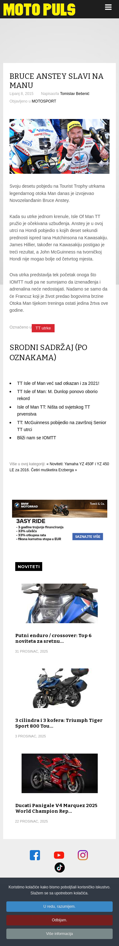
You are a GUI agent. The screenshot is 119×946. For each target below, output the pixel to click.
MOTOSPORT (44, 101)
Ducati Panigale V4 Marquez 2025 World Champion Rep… (56, 808)
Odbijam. (59, 921)
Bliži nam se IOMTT (36, 437)
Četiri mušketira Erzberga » (54, 470)
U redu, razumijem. (59, 907)
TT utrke (43, 328)
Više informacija (59, 934)
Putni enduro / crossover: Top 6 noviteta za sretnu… (53, 638)
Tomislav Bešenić (74, 93)
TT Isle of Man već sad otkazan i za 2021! (58, 383)
